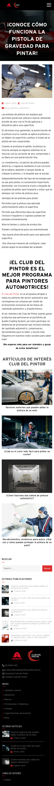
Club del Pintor (26, 103)
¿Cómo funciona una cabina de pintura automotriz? (29, 611)
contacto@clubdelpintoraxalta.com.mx (21, 670)
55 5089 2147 (10, 665)
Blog (7, 108)
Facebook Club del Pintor (15, 673)
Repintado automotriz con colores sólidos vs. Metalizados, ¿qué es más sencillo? (30, 636)
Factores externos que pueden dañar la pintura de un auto (29, 587)
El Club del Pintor (11, 294)
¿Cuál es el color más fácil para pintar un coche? (30, 599)
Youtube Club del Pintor (14, 677)
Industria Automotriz (19, 108)
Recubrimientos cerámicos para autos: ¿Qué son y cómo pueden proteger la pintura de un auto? (31, 623)
